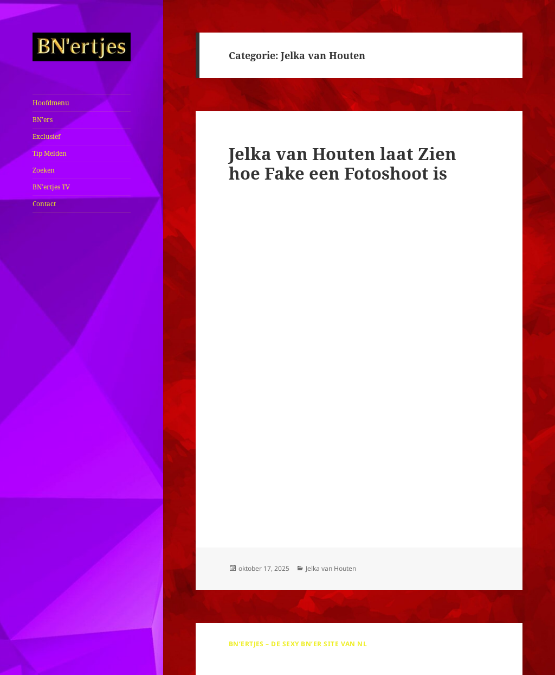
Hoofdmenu (51, 102)
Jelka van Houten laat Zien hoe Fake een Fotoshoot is (342, 163)
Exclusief (46, 136)
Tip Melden (50, 153)
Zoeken (44, 170)
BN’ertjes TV (51, 187)
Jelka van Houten (331, 568)
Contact (44, 203)
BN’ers (43, 119)
